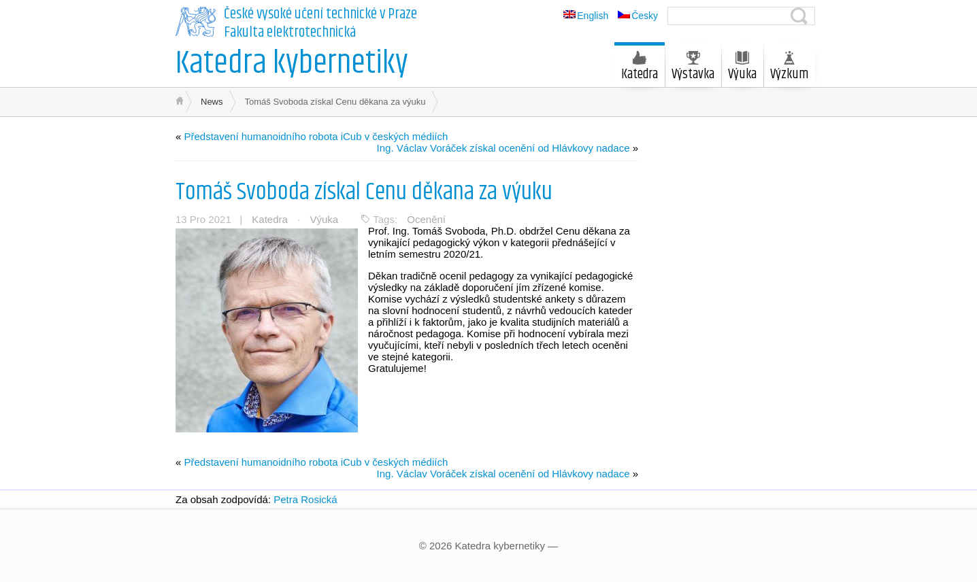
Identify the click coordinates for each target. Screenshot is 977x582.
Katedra (639, 68)
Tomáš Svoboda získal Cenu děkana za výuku (364, 192)
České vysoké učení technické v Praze (320, 14)
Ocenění (426, 219)
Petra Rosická (305, 499)
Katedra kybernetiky (292, 63)
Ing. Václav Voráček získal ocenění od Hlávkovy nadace (503, 148)
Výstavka (693, 68)
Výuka (742, 68)
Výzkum (789, 68)
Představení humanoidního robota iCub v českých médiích (316, 136)
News (212, 102)
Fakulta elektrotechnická (290, 32)
